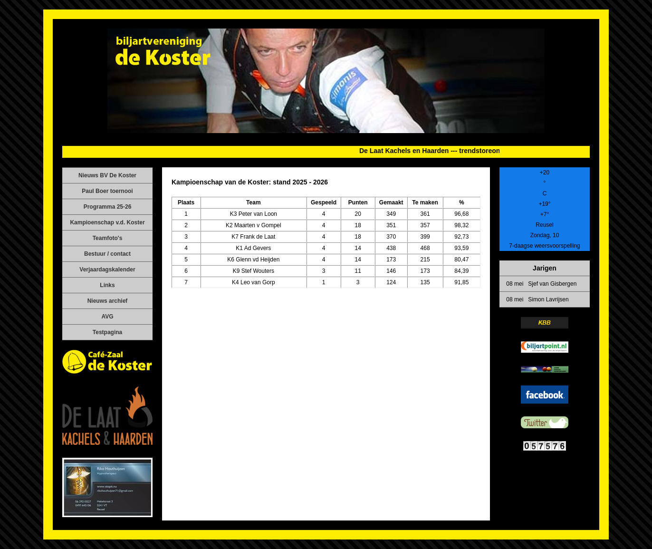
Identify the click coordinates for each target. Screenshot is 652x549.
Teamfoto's (108, 238)
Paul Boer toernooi (107, 191)
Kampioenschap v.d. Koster (107, 222)
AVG (107, 316)
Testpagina (107, 332)
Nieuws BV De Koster (107, 175)
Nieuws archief (107, 301)
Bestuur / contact (107, 253)
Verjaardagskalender (107, 269)
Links (107, 285)
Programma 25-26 (108, 206)
